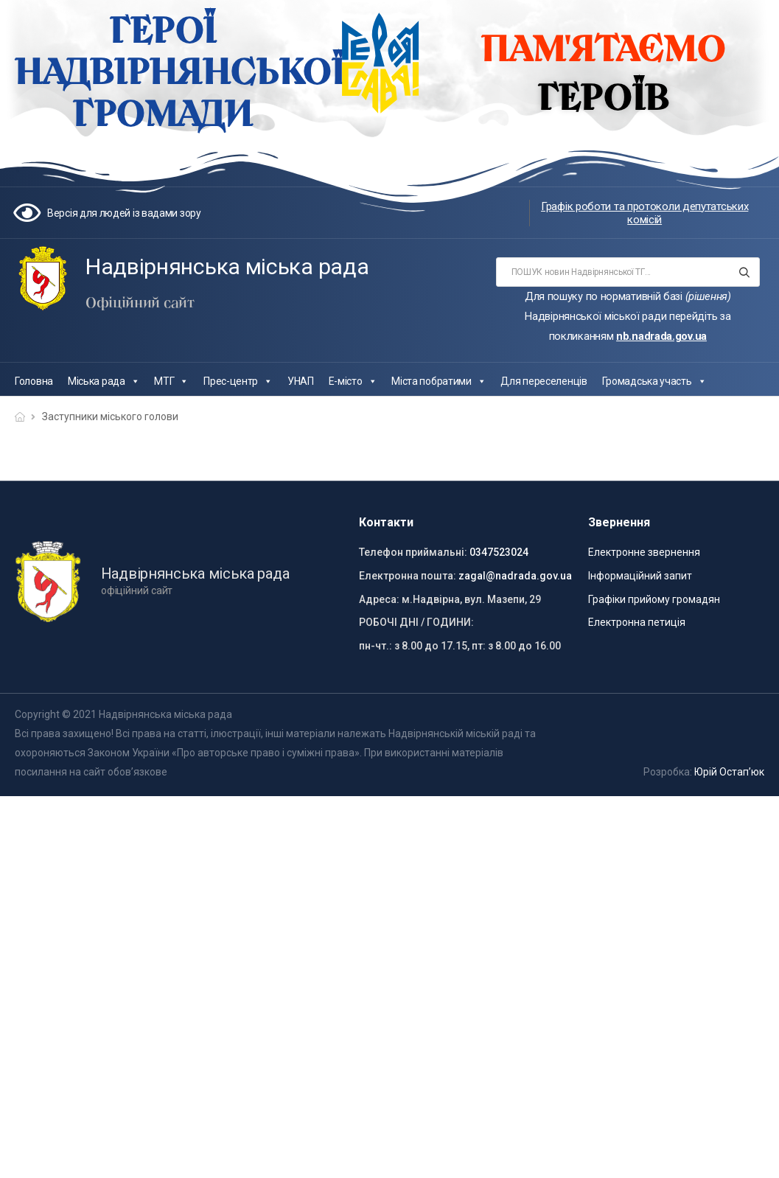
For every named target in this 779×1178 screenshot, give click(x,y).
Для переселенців (543, 381)
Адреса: (379, 599)
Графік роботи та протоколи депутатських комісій (644, 213)
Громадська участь (654, 381)
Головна (34, 381)
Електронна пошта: (407, 576)
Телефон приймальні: (413, 552)
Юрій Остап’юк (729, 772)
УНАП (300, 381)
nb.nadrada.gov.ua (661, 336)
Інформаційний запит (640, 576)
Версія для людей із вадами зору (124, 213)
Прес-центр (238, 381)
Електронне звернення (644, 552)
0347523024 (498, 552)
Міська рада (103, 381)
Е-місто (353, 381)
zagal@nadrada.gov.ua (515, 576)
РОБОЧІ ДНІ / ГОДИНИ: (416, 622)
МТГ (171, 381)
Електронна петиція (636, 622)
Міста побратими (438, 381)
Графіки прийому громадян (654, 599)
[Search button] (744, 272)
